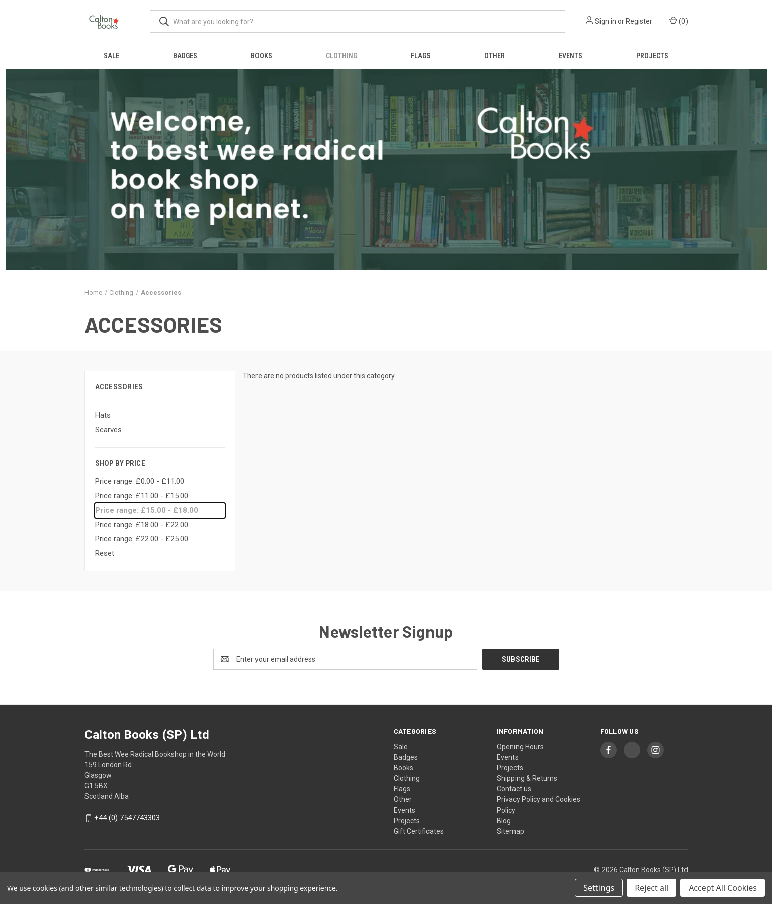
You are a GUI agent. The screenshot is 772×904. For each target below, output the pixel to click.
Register (639, 21)
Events (570, 56)
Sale (111, 56)
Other (494, 56)
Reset (104, 553)
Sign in (605, 21)
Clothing (341, 56)
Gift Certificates (419, 831)
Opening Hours (520, 747)
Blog (504, 821)
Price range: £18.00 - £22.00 (141, 524)
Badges (185, 56)
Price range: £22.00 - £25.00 (141, 538)
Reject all (651, 887)
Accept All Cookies (723, 887)
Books (261, 56)
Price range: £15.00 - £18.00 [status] (146, 510)
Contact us (514, 789)
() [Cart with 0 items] (678, 20)
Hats (103, 415)
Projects (652, 56)
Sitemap (510, 831)
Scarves (108, 429)
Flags (421, 56)
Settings (598, 887)
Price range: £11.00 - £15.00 (141, 495)
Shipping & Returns (527, 778)
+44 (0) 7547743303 (127, 818)
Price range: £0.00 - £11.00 (139, 481)
